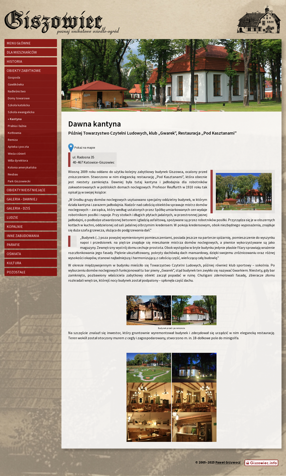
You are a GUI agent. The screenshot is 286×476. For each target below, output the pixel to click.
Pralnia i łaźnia (17, 126)
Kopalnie (15, 226)
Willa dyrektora (18, 160)
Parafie (13, 244)
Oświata (14, 254)
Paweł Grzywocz (228, 462)
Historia (14, 61)
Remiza (13, 140)
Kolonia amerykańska (22, 167)
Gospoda (14, 77)
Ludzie (12, 217)
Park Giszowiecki (19, 181)
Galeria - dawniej (22, 199)
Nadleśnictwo (17, 91)
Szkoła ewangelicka (21, 112)
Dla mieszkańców (22, 52)
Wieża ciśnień (17, 154)
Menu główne (19, 43)
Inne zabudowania (23, 235)
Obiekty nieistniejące (26, 190)
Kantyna (16, 119)
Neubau (13, 174)
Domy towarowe (19, 98)
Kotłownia (14, 133)
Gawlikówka (16, 84)
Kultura (14, 263)
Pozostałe (16, 272)
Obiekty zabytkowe (24, 70)
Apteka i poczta (18, 147)
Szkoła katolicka (19, 105)
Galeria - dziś (18, 208)
